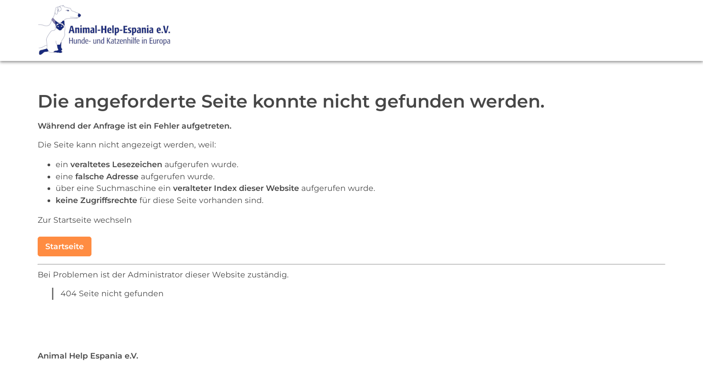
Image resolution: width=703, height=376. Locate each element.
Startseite (64, 246)
